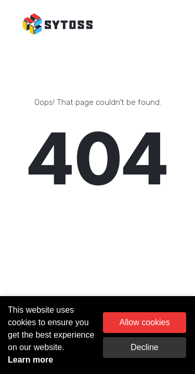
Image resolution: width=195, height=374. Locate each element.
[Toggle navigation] (172, 24)
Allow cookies (145, 322)
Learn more (30, 359)
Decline (144, 347)
